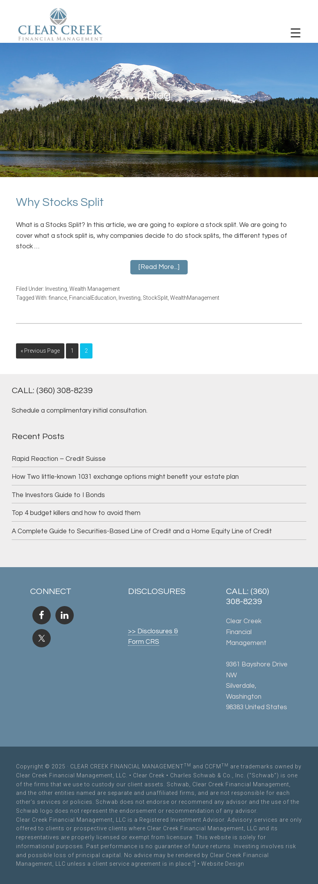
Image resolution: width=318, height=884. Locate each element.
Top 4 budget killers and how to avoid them (76, 513)
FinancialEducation (92, 298)
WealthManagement (194, 298)
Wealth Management (94, 289)
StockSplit (155, 298)
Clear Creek (149, 775)
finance (58, 298)
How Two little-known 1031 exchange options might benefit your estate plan (125, 476)
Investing (56, 289)
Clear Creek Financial (60, 25)
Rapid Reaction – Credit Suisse (59, 458)
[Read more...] (159, 267)
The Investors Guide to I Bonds (58, 495)
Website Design (222, 864)
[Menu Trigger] (295, 33)
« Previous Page (40, 351)
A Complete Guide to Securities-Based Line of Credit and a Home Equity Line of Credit (142, 531)
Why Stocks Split (60, 202)
